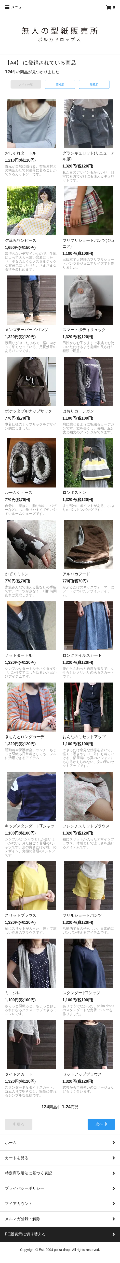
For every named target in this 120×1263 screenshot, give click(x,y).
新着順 (94, 84)
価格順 (60, 84)
